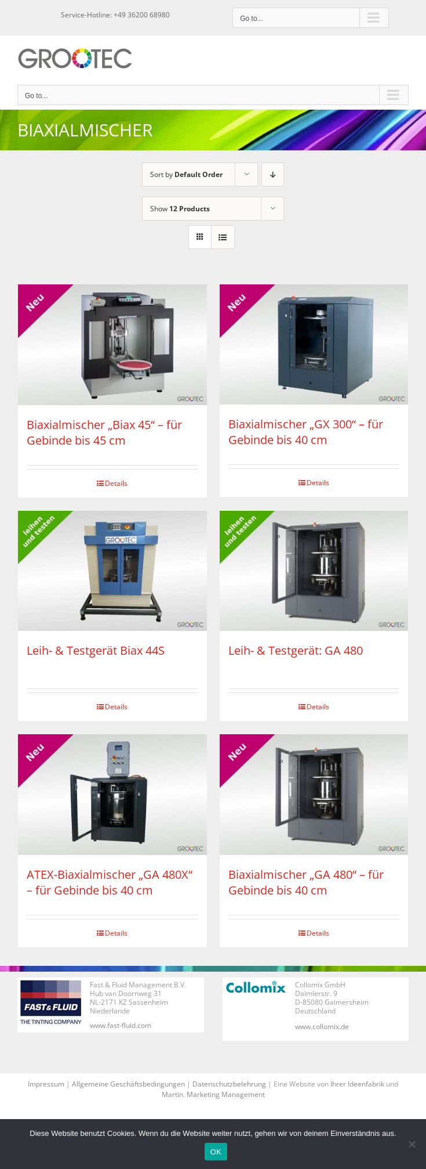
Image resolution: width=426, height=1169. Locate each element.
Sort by (186, 174)
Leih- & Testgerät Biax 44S (96, 650)
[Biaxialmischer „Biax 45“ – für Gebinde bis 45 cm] (112, 344)
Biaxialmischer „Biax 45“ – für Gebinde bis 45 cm (104, 432)
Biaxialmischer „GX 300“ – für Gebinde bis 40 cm (305, 432)
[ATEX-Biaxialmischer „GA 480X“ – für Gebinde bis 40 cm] (112, 794)
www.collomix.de (322, 1026)
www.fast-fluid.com (120, 1025)
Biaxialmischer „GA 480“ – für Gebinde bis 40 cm (306, 882)
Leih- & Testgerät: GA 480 (295, 650)
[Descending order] (272, 174)
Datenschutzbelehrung (229, 1084)
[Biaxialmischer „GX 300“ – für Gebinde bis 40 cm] (314, 344)
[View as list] (223, 237)
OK (215, 1152)
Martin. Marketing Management (213, 1094)
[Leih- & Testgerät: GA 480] (314, 571)
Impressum (46, 1084)
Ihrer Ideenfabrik (357, 1084)
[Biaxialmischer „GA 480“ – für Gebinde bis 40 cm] (314, 794)
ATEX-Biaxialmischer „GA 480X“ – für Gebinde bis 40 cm (109, 882)
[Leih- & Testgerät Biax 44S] (112, 571)
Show (180, 209)
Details (116, 483)
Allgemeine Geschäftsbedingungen (128, 1084)
